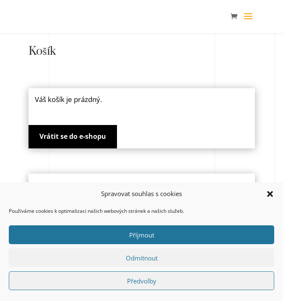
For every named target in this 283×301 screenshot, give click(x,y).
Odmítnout (142, 258)
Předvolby (141, 281)
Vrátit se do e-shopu (72, 136)
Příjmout (141, 235)
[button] (270, 194)
